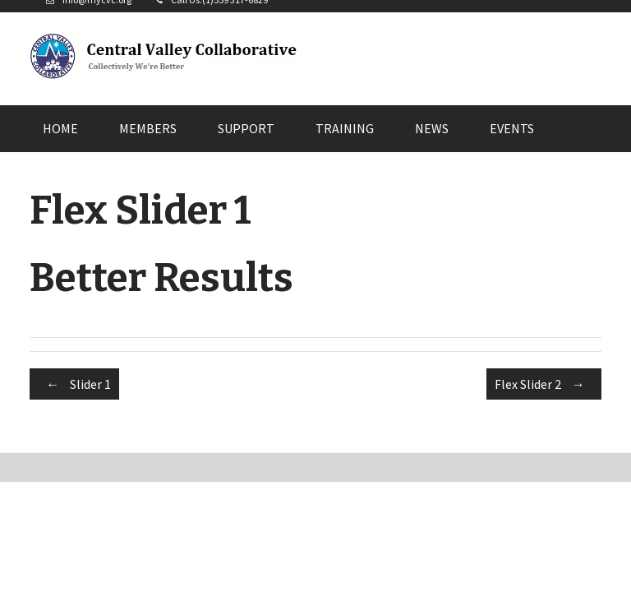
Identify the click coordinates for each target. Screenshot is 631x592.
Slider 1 (74, 384)
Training (345, 128)
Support (246, 128)
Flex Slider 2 (544, 384)
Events (512, 128)
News (432, 128)
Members (148, 128)
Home (60, 128)
